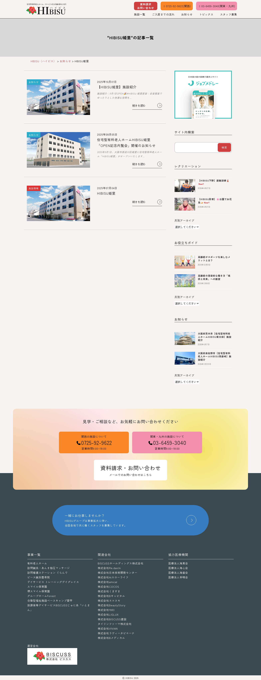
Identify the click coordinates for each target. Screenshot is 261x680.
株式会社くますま (109, 591)
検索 (224, 147)
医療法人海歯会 (178, 573)
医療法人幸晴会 (178, 577)
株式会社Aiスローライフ (113, 577)
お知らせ (187, 14)
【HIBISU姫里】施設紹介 (116, 87)
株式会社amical (107, 582)
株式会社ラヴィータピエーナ (116, 633)
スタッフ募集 (228, 14)
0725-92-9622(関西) (177, 6)
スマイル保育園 (37, 587)
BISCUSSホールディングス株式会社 (120, 563)
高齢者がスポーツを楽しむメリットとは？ (214, 258)
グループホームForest (41, 596)
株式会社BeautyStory (112, 605)
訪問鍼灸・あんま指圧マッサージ (48, 568)
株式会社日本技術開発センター (117, 573)
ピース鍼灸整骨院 (38, 577)
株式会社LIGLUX (108, 614)
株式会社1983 (106, 610)
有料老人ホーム (37, 563)
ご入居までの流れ (163, 14)
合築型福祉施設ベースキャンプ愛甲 (50, 600)
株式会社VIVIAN (108, 628)
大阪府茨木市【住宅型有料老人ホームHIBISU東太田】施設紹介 (214, 337)
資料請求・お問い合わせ (130, 470)
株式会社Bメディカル (111, 638)
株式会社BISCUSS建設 (112, 619)
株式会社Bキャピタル (111, 596)
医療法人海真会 (178, 563)
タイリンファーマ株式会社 (115, 624)
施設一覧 (139, 14)
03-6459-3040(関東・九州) (216, 6)
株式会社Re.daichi (109, 568)
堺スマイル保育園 (38, 591)
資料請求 (145, 6)
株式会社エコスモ (109, 600)
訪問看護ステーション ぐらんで (47, 573)
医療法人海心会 (178, 568)
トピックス (206, 14)
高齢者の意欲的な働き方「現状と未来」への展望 (214, 277)
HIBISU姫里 (106, 193)
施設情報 (34, 188)
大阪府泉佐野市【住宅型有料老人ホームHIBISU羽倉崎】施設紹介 (214, 356)
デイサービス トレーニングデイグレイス (53, 582)
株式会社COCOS (108, 587)
